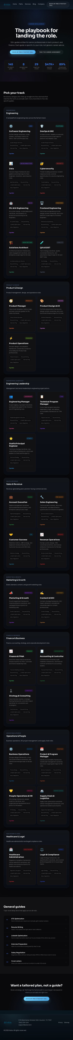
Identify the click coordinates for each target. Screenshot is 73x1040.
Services (28, 4)
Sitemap (66, 1022)
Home (15, 4)
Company (41, 4)
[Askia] (7, 5)
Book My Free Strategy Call (57, 4)
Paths (21, 4)
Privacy (60, 1022)
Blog (34, 4)
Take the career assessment (50, 52)
